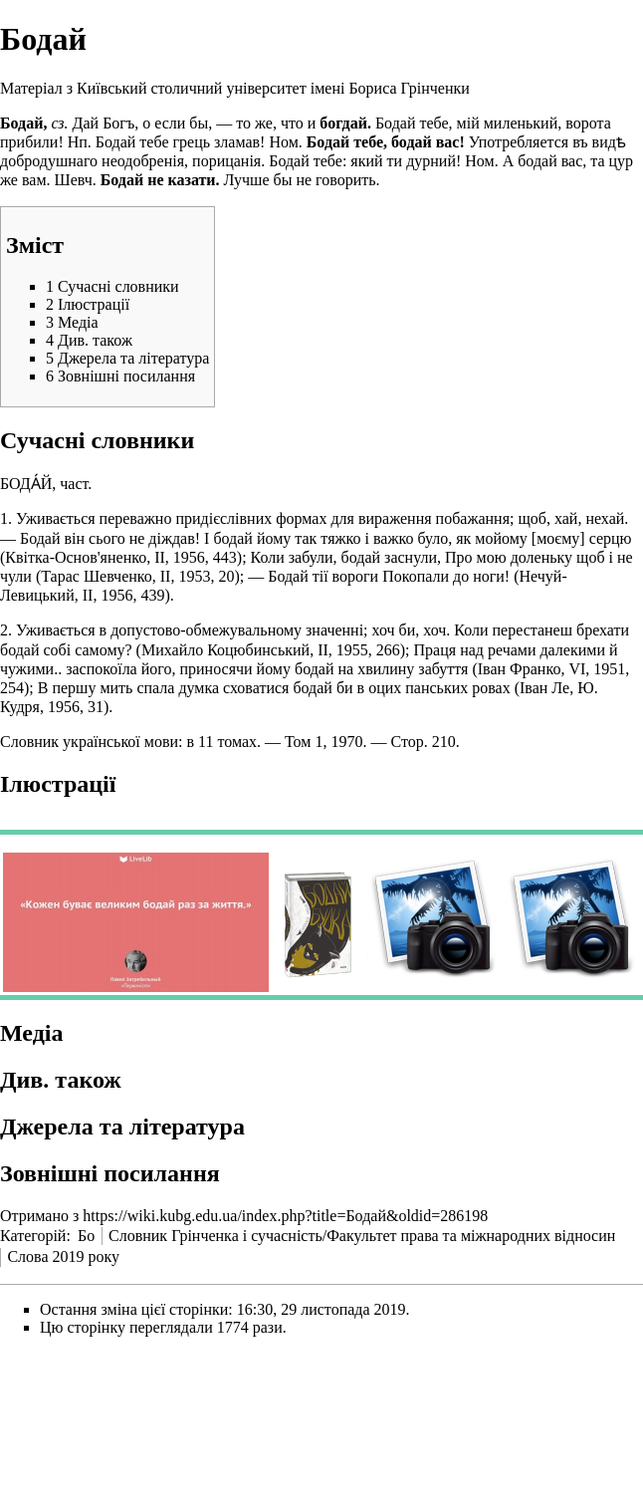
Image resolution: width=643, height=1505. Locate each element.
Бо (86, 1235)
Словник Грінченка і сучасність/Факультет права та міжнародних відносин (361, 1235)
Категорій (33, 1235)
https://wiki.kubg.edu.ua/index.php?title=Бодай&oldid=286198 (285, 1215)
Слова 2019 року (63, 1256)
